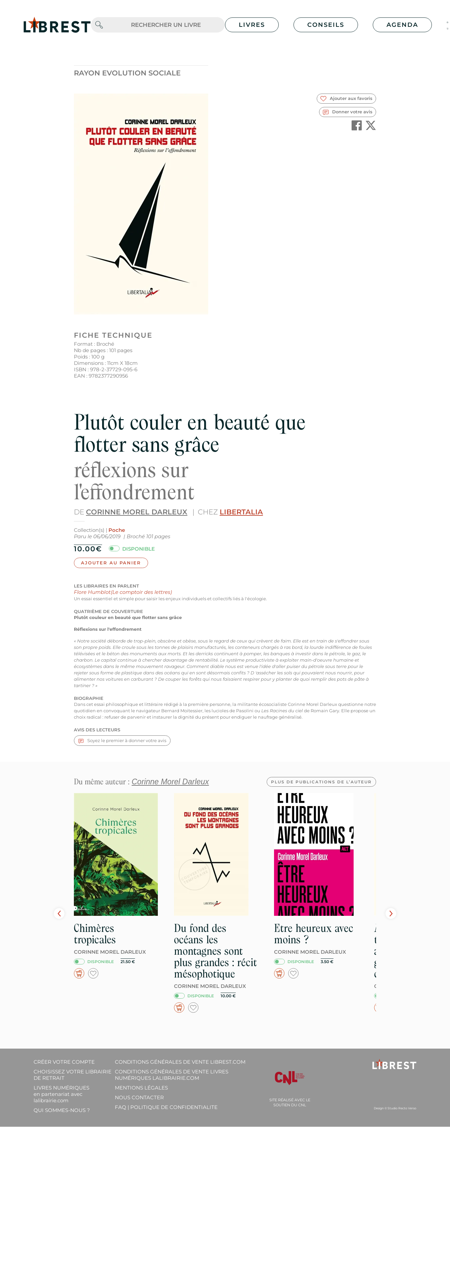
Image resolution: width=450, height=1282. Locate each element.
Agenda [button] (402, 25)
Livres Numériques (61, 1094)
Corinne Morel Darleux (136, 512)
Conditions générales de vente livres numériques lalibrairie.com (171, 1074)
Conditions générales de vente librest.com (180, 1062)
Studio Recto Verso (402, 1108)
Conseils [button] (325, 25)
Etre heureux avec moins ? (313, 934)
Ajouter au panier (111, 562)
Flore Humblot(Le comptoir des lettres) (123, 592)
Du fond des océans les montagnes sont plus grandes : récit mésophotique (215, 951)
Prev (59, 913)
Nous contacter (139, 1097)
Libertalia (241, 512)
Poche (116, 530)
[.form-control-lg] (166, 25)
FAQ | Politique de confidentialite (166, 1107)
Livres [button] (252, 25)
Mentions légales (141, 1087)
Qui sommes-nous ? (62, 1110)
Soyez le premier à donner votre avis (122, 740)
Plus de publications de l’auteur (321, 781)
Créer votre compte (64, 1062)
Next (391, 913)
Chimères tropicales (95, 934)
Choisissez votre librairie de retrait (72, 1074)
